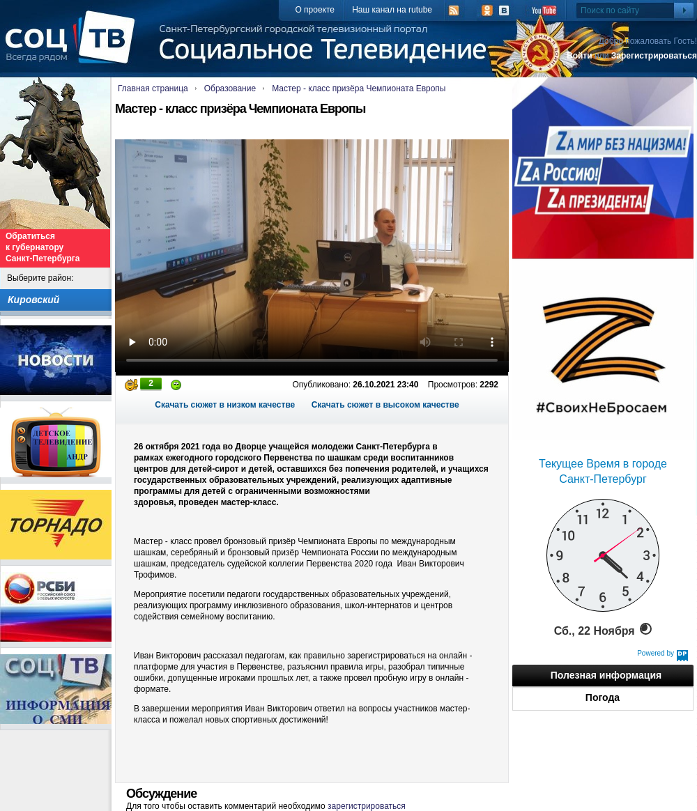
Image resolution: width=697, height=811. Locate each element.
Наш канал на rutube (392, 10)
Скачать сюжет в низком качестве (225, 405)
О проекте (315, 10)
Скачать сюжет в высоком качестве (385, 405)
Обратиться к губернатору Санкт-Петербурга (42, 247)
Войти (579, 56)
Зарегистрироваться (654, 56)
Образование (230, 88)
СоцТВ (73, 46)
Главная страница (153, 88)
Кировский (33, 299)
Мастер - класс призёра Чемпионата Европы (358, 88)
